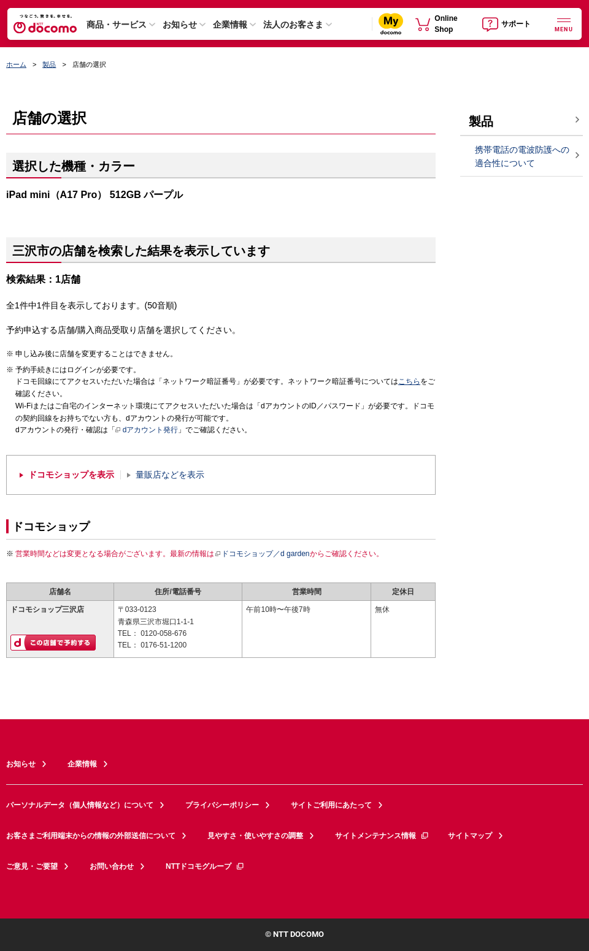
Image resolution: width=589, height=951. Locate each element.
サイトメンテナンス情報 (382, 836)
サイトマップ (470, 835)
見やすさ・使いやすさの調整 (255, 835)
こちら (409, 381)
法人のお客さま (293, 24)
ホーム (16, 64)
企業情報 (230, 24)
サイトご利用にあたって (331, 805)
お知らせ (180, 24)
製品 (49, 64)
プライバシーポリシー (222, 805)
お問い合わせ (112, 866)
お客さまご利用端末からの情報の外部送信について (90, 835)
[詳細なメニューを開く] (563, 24)
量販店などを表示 (170, 474)
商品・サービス (117, 24)
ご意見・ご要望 (32, 866)
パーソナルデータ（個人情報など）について (79, 805)
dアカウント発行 (147, 430)
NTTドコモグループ (205, 866)
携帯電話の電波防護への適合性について (522, 157)
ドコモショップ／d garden (262, 553)
